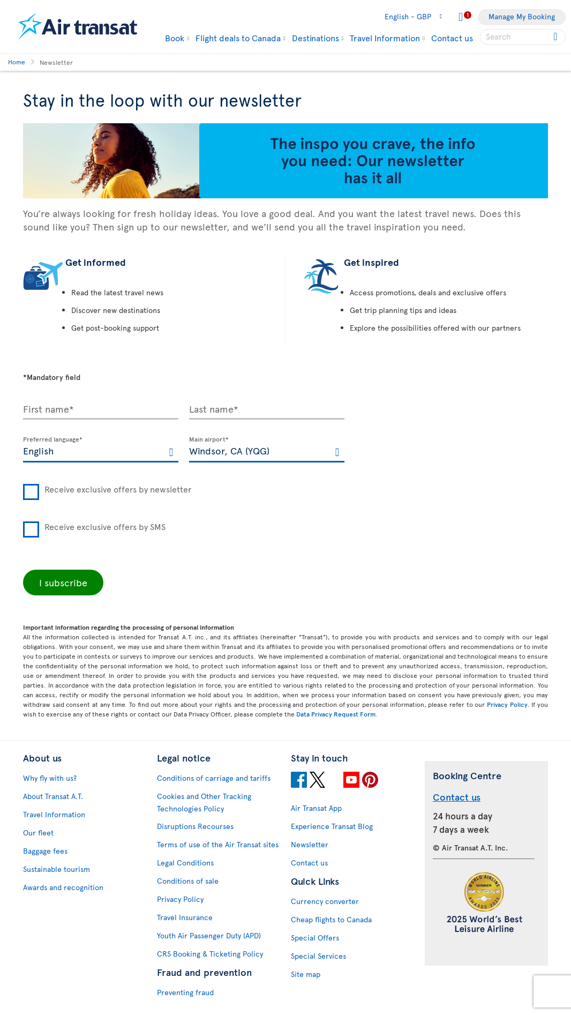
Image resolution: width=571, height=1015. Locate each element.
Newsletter (309, 844)
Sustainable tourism (56, 869)
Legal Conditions (185, 862)
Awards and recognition (63, 887)
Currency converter (325, 901)
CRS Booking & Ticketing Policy (210, 954)
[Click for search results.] (556, 37)
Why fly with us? (50, 778)
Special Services (318, 956)
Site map (305, 974)
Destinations (315, 37)
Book (174, 37)
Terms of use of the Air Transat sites (218, 844)
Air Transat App (316, 808)
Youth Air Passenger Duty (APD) (209, 935)
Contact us (452, 37)
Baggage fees (45, 851)
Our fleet (38, 832)
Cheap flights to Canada (331, 919)
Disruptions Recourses (195, 826)
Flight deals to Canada (238, 37)
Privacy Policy (507, 704)
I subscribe (63, 582)
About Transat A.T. (53, 796)
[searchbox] (523, 37)
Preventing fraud (185, 992)
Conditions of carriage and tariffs (214, 778)
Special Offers (315, 937)
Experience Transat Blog (332, 826)
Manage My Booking (522, 16)
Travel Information (385, 37)
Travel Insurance (185, 917)
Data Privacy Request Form (335, 714)
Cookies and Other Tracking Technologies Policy (204, 802)
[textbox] (100, 449)
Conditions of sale (188, 881)
